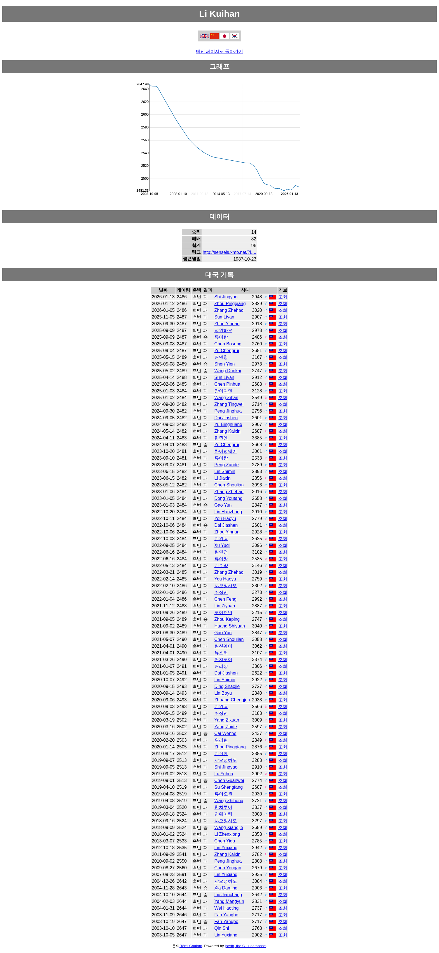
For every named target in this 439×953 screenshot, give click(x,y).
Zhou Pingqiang (230, 303)
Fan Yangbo (226, 914)
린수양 (221, 565)
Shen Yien (224, 364)
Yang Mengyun (229, 901)
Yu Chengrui (226, 350)
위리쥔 (221, 740)
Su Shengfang (228, 787)
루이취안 (223, 612)
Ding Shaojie (227, 686)
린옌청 (221, 357)
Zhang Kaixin (227, 431)
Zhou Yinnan (227, 323)
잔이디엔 (223, 390)
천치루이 (223, 659)
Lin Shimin (224, 471)
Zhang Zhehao (229, 310)
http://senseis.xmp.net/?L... (229, 252)
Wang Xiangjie (228, 827)
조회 (282, 296)
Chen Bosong (228, 343)
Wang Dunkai (227, 370)
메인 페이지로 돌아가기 (219, 51)
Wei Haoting (226, 908)
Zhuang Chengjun (232, 699)
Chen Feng (225, 599)
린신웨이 (223, 646)
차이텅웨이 (225, 451)
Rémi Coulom (190, 946)
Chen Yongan (227, 867)
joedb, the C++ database (245, 946)
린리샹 (221, 666)
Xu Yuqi (222, 545)
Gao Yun (223, 505)
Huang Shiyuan (229, 626)
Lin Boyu (223, 693)
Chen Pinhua (227, 384)
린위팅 (221, 538)
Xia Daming (226, 888)
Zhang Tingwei (229, 404)
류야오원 (223, 794)
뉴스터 (221, 652)
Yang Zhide (225, 726)
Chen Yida (224, 841)
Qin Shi (221, 928)
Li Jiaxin (222, 478)
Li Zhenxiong (227, 834)
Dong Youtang (228, 498)
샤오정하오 (225, 585)
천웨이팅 (223, 814)
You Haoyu (225, 518)
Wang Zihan (226, 397)
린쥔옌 (221, 437)
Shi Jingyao (226, 296)
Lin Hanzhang (228, 511)
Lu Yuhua (223, 773)
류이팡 (221, 337)
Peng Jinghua (228, 411)
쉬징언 (221, 592)
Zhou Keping (227, 619)
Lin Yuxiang (225, 847)
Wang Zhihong (228, 800)
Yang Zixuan (226, 720)
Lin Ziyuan (224, 605)
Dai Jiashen (226, 417)
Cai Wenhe (225, 733)
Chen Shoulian (229, 485)
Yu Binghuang (228, 424)
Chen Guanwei (229, 780)
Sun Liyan (224, 317)
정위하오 (223, 330)
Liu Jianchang (228, 894)
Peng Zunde (226, 464)
